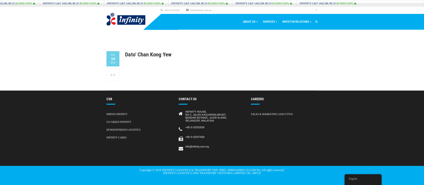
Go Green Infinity (118, 122)
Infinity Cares (116, 137)
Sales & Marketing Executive (272, 114)
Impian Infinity (117, 114)
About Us (249, 21)
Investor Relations (295, 21)
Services (269, 21)
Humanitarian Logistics (123, 129)
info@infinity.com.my (201, 10)
